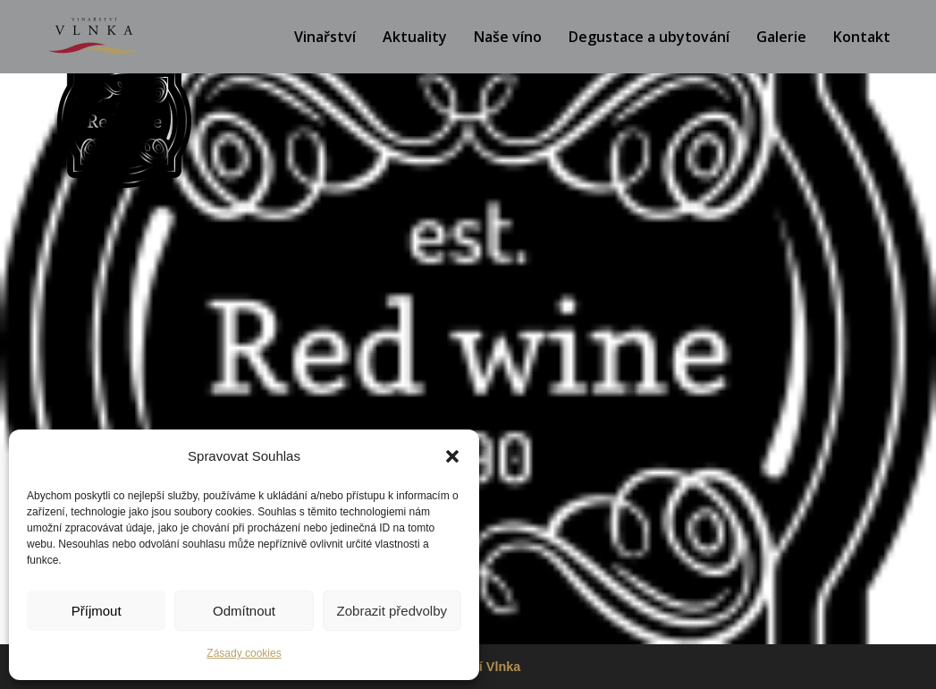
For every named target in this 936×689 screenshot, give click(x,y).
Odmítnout (244, 610)
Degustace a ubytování (649, 37)
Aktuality (415, 37)
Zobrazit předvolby (392, 610)
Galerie (781, 37)
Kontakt (861, 37)
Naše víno (508, 37)
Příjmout (97, 610)
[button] (452, 456)
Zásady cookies (244, 653)
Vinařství (325, 37)
